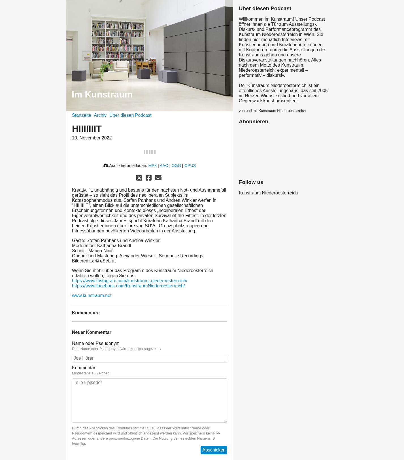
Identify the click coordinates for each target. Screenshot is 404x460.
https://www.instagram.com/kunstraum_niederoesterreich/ (129, 280)
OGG (176, 165)
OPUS (190, 165)
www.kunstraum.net (92, 295)
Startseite (81, 115)
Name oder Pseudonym (149, 346)
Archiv (100, 115)
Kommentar (149, 370)
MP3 (152, 165)
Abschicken (214, 450)
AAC (164, 165)
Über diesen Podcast (130, 115)
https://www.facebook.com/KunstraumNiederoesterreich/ (128, 285)
